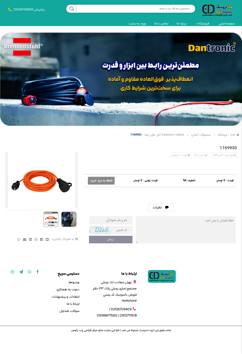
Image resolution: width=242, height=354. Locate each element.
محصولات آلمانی (201, 134)
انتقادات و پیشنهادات (65, 296)
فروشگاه (202, 23)
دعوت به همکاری (67, 289)
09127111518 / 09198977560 (117, 315)
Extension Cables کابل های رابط (164, 134)
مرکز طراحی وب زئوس (84, 330)
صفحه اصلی (227, 23)
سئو (100, 330)
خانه (235, 134)
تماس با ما (161, 23)
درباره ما (182, 23)
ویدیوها (74, 282)
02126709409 (23, 9)
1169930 (135, 134)
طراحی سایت (111, 330)
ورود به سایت (137, 23)
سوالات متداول (69, 311)
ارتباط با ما (73, 304)
